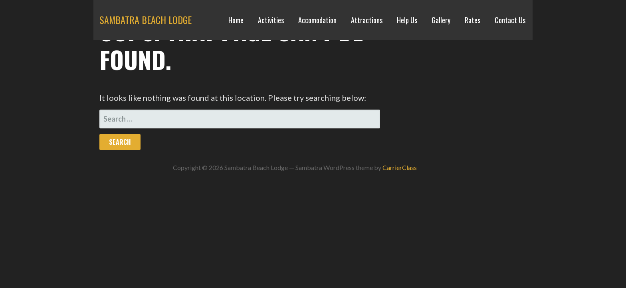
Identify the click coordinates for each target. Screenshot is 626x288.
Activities (271, 20)
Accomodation (317, 20)
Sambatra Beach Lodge (145, 19)
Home (236, 20)
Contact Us (510, 20)
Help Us (407, 20)
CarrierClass (399, 167)
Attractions (366, 20)
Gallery (441, 20)
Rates (472, 20)
